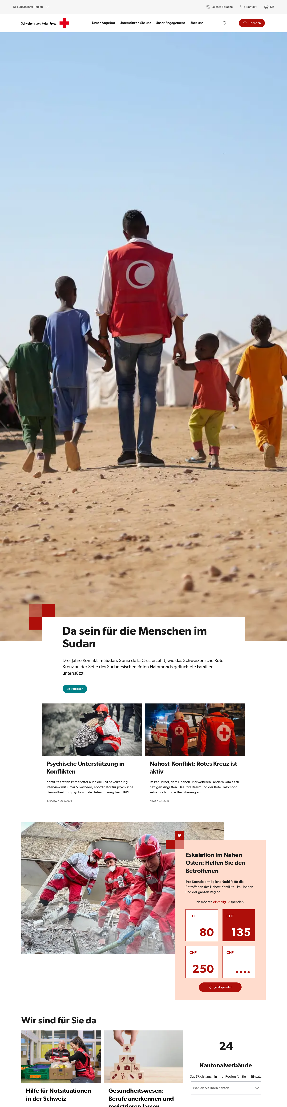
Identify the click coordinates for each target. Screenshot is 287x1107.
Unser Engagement (170, 23)
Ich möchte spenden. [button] (220, 901)
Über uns (196, 23)
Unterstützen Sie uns (135, 23)
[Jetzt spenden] (220, 987)
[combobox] (193, 1087)
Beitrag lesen (76, 690)
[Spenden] (252, 23)
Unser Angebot (103, 23)
